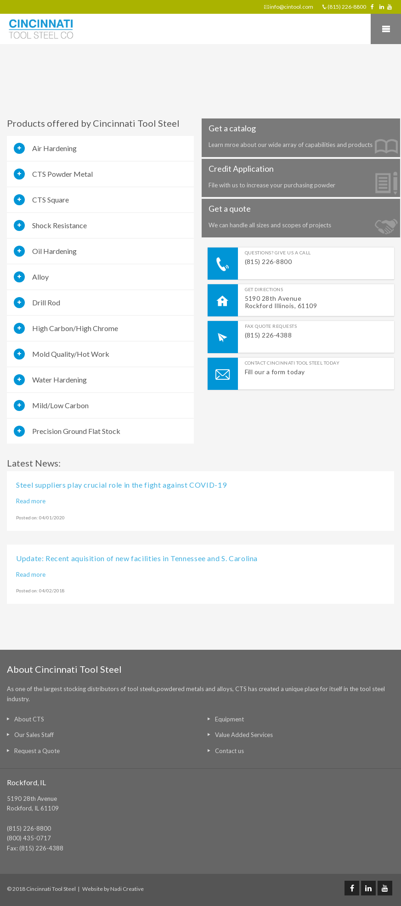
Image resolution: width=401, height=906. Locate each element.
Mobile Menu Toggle (386, 29)
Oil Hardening (54, 251)
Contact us (229, 750)
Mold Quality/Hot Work (70, 353)
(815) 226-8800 (347, 6)
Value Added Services (244, 734)
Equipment (229, 719)
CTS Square (50, 199)
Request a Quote (37, 750)
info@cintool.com (291, 6)
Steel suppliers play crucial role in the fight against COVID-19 (121, 484)
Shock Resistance (59, 225)
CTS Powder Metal (62, 173)
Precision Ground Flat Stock (76, 431)
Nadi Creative (127, 888)
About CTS (29, 719)
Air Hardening (54, 148)
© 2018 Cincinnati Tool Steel (41, 888)
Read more (30, 501)
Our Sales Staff (34, 734)
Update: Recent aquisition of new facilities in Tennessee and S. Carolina (137, 558)
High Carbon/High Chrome (75, 328)
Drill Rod (46, 302)
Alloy (40, 276)
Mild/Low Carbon (60, 405)
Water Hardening (59, 379)
